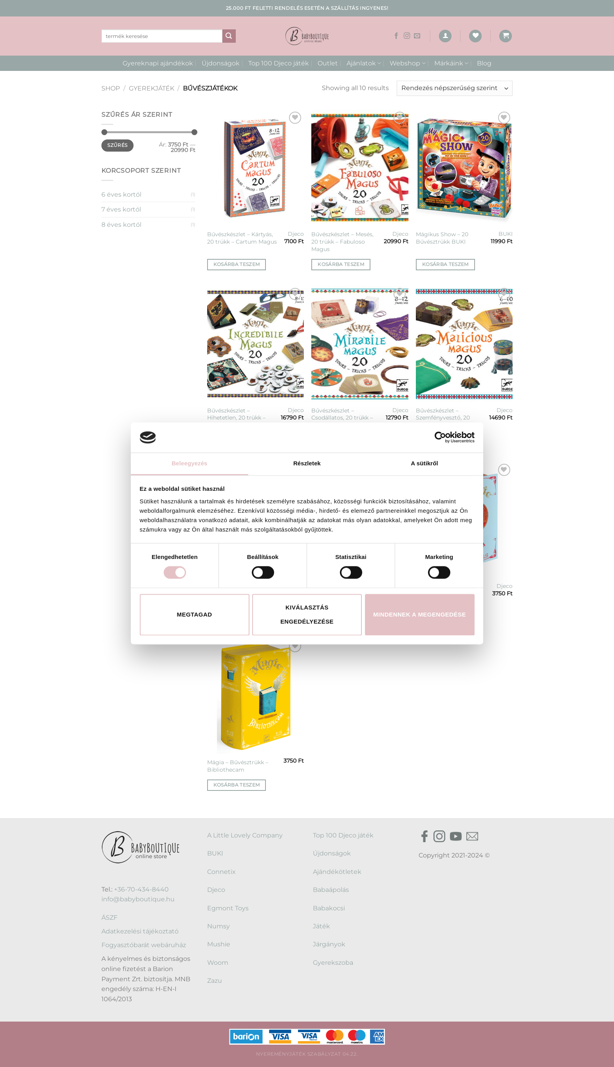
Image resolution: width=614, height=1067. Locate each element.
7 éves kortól (121, 209)
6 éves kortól (121, 194)
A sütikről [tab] (424, 463)
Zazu (214, 980)
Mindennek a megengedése (419, 614)
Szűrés (117, 145)
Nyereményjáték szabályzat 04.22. (307, 1054)
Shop (110, 88)
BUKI (505, 233)
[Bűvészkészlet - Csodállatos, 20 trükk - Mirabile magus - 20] (359, 344)
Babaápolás (331, 889)
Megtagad (194, 614)
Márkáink (451, 63)
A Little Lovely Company (245, 835)
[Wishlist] (475, 36)
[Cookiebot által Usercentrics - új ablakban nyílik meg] (440, 437)
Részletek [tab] (307, 463)
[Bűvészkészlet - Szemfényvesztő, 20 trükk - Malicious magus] (464, 344)
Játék (321, 926)
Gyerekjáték (151, 88)
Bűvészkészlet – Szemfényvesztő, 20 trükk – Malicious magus (449, 418)
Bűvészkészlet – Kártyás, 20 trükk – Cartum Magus (242, 238)
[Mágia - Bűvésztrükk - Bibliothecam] (255, 696)
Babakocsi (329, 908)
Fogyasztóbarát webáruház (143, 945)
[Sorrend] (455, 88)
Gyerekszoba (333, 962)
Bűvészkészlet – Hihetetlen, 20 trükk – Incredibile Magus (236, 418)
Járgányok (329, 944)
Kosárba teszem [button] (236, 264)
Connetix (221, 871)
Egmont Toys (228, 908)
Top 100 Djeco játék (278, 63)
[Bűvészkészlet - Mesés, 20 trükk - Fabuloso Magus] (359, 168)
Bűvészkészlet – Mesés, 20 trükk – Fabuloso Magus (342, 241)
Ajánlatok (364, 63)
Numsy (218, 926)
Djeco (296, 233)
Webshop (407, 63)
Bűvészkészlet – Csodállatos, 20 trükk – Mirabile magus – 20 (342, 418)
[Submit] (229, 36)
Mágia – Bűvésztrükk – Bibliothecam (237, 766)
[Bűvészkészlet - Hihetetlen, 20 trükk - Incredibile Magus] (255, 344)
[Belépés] (445, 36)
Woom (217, 962)
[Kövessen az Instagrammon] (407, 36)
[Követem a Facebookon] (396, 36)
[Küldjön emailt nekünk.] (417, 36)
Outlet (328, 63)
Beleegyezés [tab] (189, 463)
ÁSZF (109, 917)
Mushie (218, 944)
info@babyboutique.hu (138, 899)
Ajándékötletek (337, 871)
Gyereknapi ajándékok (158, 63)
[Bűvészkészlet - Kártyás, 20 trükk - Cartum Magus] (255, 168)
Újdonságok (221, 63)
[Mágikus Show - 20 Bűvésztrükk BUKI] (464, 168)
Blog (484, 63)
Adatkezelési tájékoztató (140, 931)
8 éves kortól (121, 224)
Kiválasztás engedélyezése (307, 614)
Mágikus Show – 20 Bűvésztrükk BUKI (442, 238)
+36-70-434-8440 (141, 889)
